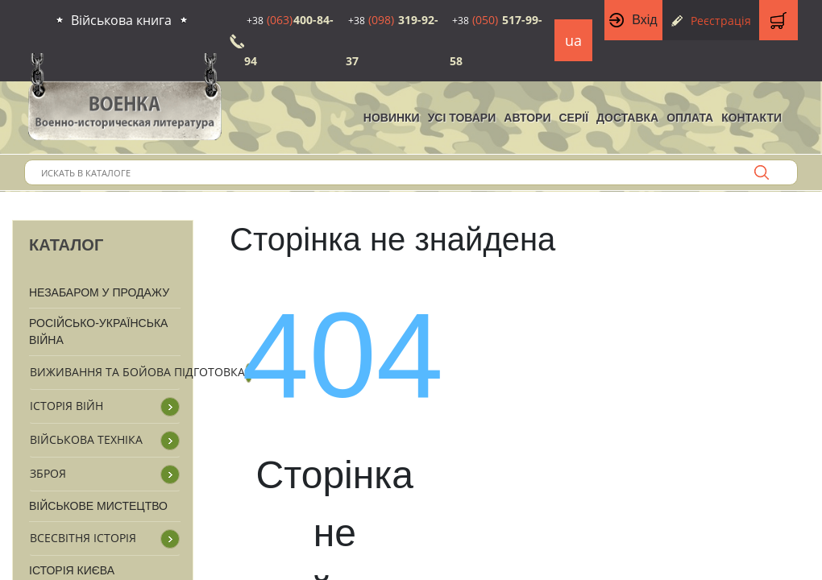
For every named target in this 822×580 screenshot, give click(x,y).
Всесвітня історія (83, 537)
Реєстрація (721, 20)
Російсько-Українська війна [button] (98, 331)
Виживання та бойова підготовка (137, 371)
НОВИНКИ (391, 117)
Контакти (751, 117)
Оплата (689, 117)
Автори (527, 117)
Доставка (627, 117)
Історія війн (66, 405)
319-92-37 (392, 40)
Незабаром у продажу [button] (99, 292)
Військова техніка (86, 439)
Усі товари (462, 117)
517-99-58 (496, 40)
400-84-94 (289, 40)
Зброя (48, 473)
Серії (573, 117)
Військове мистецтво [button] (98, 505)
